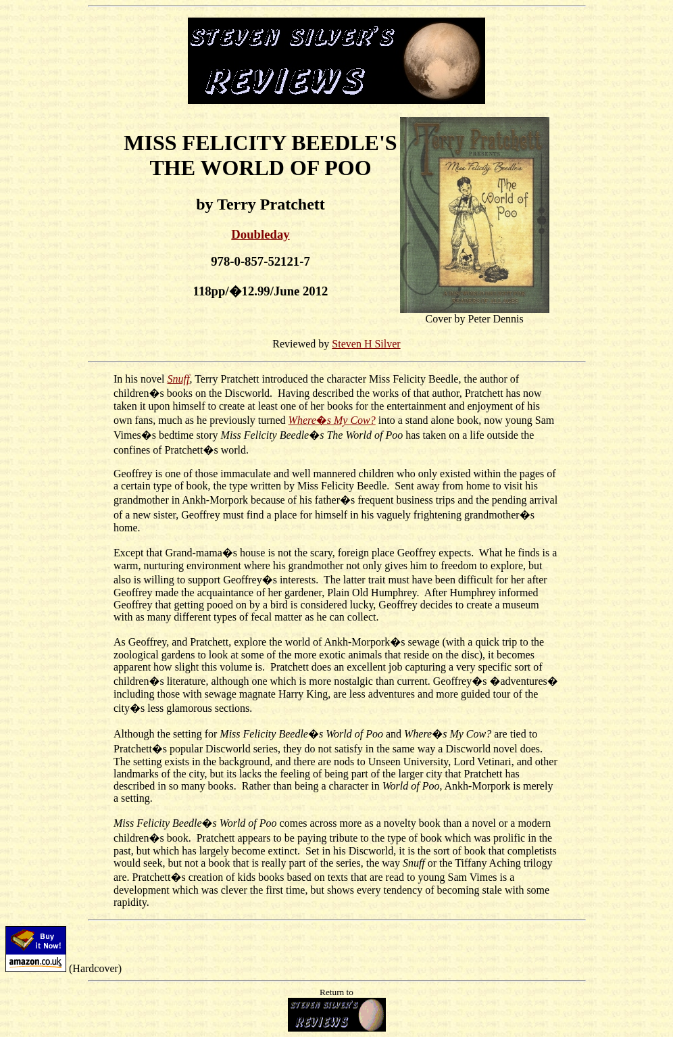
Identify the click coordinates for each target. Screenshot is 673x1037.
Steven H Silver (366, 343)
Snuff (179, 379)
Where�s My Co (326, 420)
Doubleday (260, 234)
